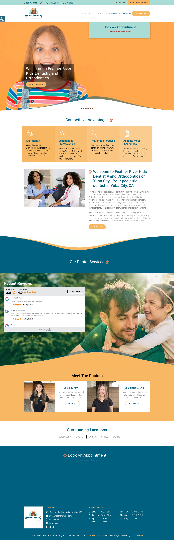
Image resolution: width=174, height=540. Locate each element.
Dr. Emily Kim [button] (71, 387)
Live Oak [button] (80, 436)
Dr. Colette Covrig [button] (134, 387)
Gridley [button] (104, 436)
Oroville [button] (116, 436)
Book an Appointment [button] (139, 2)
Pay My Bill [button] (141, 13)
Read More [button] (71, 404)
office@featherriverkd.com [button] (60, 516)
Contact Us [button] (126, 13)
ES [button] (85, 13)
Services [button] (114, 13)
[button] (116, 3)
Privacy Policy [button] (96, 535)
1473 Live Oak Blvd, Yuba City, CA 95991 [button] (57, 3)
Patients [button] (103, 13)
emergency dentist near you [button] (104, 207)
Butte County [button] (65, 436)
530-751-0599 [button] (30, 3)
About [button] (93, 13)
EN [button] (82, 13)
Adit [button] (141, 535)
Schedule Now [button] (36, 84)
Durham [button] (93, 436)
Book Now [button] (97, 227)
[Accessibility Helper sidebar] (2, 19)
